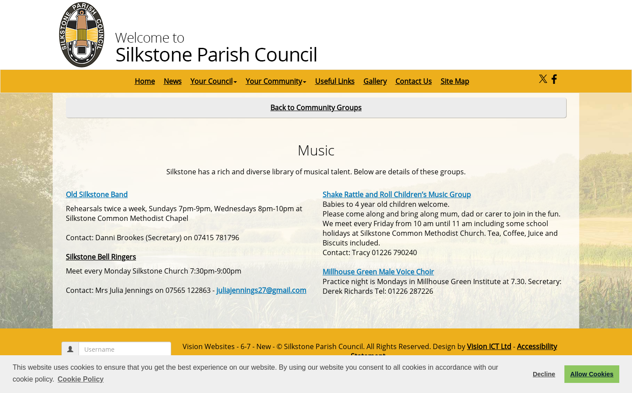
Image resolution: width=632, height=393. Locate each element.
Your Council (213, 81)
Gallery (375, 81)
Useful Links (335, 81)
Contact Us (413, 81)
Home (145, 81)
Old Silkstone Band (97, 194)
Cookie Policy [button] (80, 379)
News (173, 81)
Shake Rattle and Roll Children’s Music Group (397, 194)
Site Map (455, 81)
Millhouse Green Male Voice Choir (378, 272)
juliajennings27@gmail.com (261, 290)
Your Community (276, 81)
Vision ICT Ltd (489, 346)
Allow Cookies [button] (591, 374)
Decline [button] (544, 374)
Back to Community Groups (316, 107)
